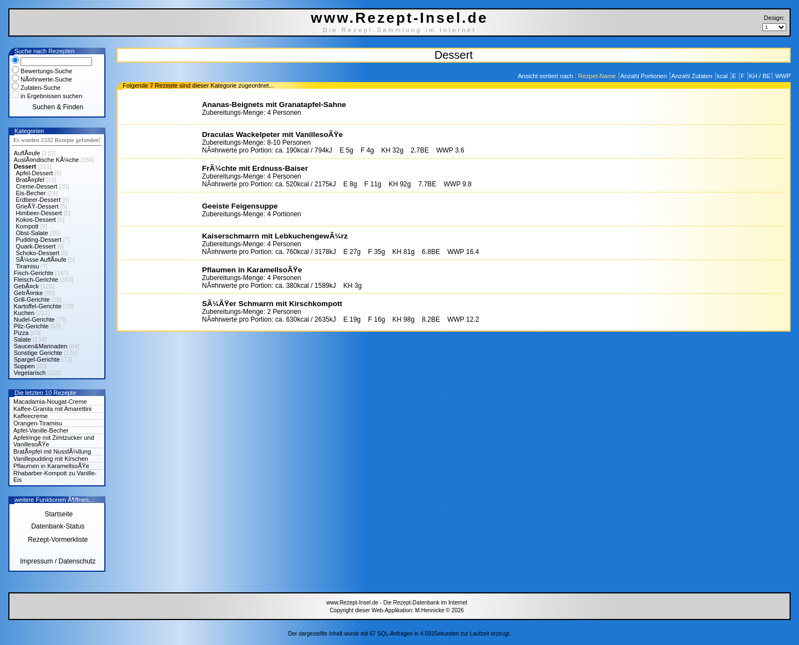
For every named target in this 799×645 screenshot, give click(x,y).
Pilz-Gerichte (31, 326)
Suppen (24, 366)
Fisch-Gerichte (34, 273)
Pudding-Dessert (39, 239)
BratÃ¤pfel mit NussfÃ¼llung (52, 451)
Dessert (25, 166)
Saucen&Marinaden (41, 346)
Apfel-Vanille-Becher (40, 430)
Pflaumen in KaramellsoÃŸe (51, 466)
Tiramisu (27, 266)
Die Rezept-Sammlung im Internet (400, 30)
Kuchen (24, 312)
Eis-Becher (31, 193)
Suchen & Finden (57, 107)
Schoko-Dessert (37, 253)
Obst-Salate (32, 233)
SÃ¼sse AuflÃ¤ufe (41, 259)
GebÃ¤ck (26, 286)
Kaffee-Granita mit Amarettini (52, 408)
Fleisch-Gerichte (36, 279)
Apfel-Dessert (34, 173)
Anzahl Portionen (644, 76)
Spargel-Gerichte (37, 359)
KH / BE (760, 76)
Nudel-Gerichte (34, 319)
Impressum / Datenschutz (57, 561)
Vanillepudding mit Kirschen (50, 458)
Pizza (21, 332)
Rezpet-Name (598, 76)
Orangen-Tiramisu (37, 423)
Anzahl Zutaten (692, 76)
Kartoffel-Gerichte (38, 306)
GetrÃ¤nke (28, 293)
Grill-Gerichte (32, 299)
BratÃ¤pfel (30, 179)
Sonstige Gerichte (38, 352)
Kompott (27, 226)
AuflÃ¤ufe (27, 153)
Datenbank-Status (57, 526)
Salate (22, 339)
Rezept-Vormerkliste (58, 540)
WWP (782, 76)
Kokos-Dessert (36, 219)
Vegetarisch (29, 372)
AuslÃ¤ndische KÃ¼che (46, 159)
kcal (723, 76)
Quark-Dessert (36, 246)
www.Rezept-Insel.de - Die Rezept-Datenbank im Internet (396, 603)
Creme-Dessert (37, 186)
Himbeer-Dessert (39, 213)
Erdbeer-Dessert (38, 199)
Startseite (58, 514)
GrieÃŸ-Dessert (37, 206)
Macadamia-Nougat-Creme (50, 401)
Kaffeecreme (30, 416)
